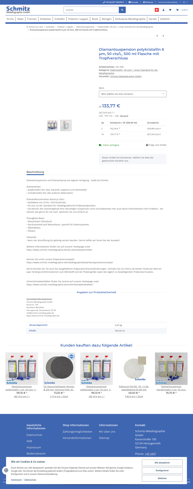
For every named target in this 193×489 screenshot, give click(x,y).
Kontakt (134, 2)
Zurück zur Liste (36, 26)
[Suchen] (91, 10)
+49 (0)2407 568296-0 (114, 2)
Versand (124, 115)
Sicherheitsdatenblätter (168, 2)
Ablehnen (162, 478)
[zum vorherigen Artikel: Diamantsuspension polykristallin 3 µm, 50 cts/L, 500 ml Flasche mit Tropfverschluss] (157, 35)
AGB (29, 441)
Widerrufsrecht (36, 453)
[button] (163, 10)
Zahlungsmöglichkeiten (77, 431)
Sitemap (104, 438)
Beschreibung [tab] (35, 172)
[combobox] (132, 94)
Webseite (149, 2)
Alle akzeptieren (162, 462)
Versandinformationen (77, 438)
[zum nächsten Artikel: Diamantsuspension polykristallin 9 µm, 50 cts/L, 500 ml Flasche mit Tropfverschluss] (163, 35)
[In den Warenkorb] (29, 45)
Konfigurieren (162, 470)
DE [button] (184, 2)
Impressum (16, 479)
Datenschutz (30, 479)
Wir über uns (107, 431)
